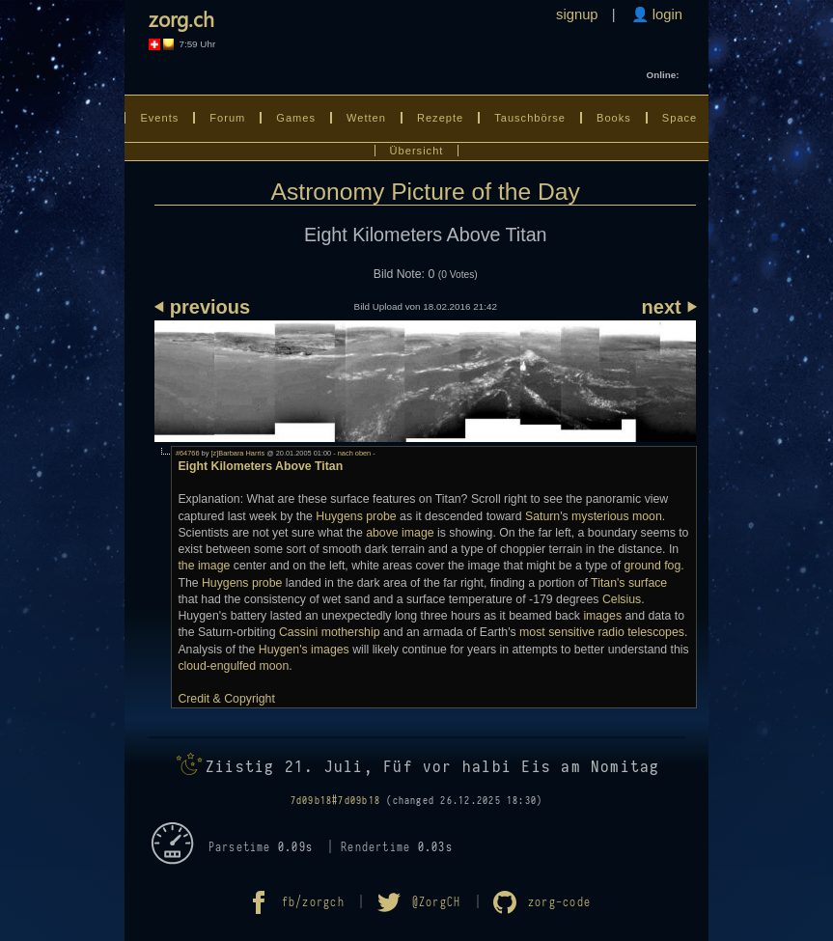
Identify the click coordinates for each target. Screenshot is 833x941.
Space (679, 118)
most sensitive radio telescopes (601, 632)
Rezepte (440, 118)
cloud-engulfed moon (233, 666)
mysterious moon (616, 516)
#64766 (188, 453)
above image (399, 533)
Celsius (621, 599)
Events (159, 118)
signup (577, 14)
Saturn (542, 516)
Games (296, 118)
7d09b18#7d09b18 (335, 800)
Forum (227, 118)
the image (204, 565)
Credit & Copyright (226, 699)
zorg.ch (181, 18)
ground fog (652, 565)
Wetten (366, 118)
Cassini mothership (329, 632)
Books (614, 118)
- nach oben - (353, 453)
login (665, 14)
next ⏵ (669, 307)
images (602, 616)
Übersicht (417, 150)
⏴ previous (202, 307)
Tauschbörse (530, 118)
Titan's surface (629, 583)
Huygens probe (356, 516)
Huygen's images (304, 649)
